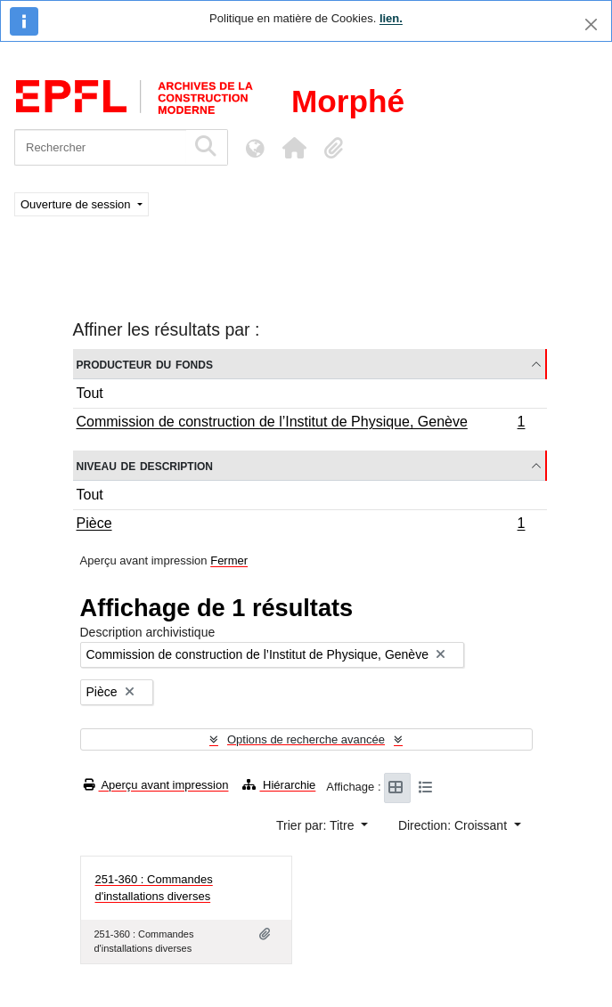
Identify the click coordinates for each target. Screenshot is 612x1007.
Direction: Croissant (454, 825)
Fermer (229, 560)
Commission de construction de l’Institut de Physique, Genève (301, 423)
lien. (391, 18)
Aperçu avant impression (156, 785)
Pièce (301, 525)
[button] (294, 148)
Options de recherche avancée (306, 739)
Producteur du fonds (145, 363)
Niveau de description (145, 465)
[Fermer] (591, 24)
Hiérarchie (278, 785)
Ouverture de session (77, 204)
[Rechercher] (100, 147)
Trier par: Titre (316, 825)
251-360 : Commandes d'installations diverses (154, 888)
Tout (90, 393)
